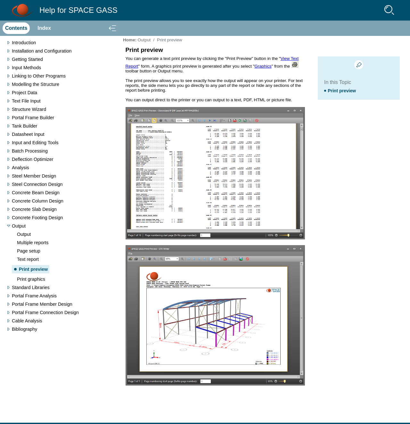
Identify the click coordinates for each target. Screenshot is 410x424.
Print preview (33, 269)
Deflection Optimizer (32, 159)
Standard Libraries (31, 287)
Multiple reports (32, 242)
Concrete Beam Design (36, 192)
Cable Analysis (27, 320)
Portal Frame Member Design (42, 304)
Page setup (28, 251)
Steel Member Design (34, 176)
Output (19, 226)
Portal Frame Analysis (34, 295)
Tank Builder (24, 126)
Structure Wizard (29, 109)
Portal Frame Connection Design (45, 312)
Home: (129, 39)
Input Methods (26, 67)
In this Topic (337, 82)
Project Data (24, 92)
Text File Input (26, 101)
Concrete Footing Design (37, 217)
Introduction (24, 42)
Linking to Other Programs (39, 76)
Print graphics (31, 279)
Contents (16, 28)
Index (44, 28)
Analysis (20, 167)
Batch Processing (30, 151)
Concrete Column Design (37, 201)
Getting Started (27, 59)
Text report (28, 259)
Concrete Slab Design (34, 209)
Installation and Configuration (41, 51)
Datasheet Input (28, 134)
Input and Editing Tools (35, 142)
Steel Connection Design (37, 184)
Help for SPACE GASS (78, 10)
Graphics (262, 66)
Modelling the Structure (35, 84)
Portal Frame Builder (33, 117)
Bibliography (24, 329)
